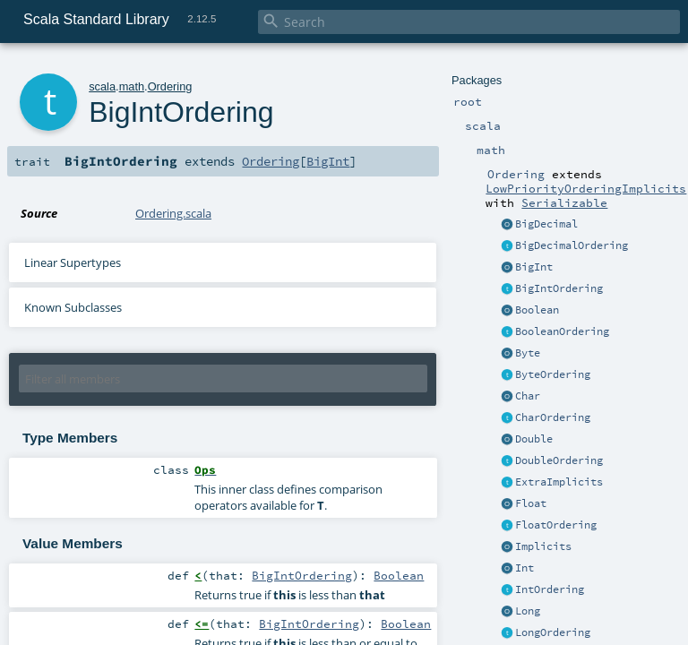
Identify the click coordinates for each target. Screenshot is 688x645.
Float (530, 503)
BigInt (534, 267)
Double (534, 439)
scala (102, 86)
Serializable (564, 202)
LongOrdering (552, 632)
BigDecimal (546, 224)
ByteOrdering (552, 374)
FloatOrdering (556, 525)
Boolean (537, 310)
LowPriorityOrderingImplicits (586, 188)
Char (527, 396)
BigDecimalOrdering (571, 245)
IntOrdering (549, 589)
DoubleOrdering (559, 460)
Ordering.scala (173, 213)
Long (527, 611)
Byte (527, 353)
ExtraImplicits (559, 482)
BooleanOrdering (562, 331)
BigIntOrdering (559, 288)
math (131, 86)
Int (524, 568)
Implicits (543, 546)
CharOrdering (552, 417)
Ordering (170, 86)
